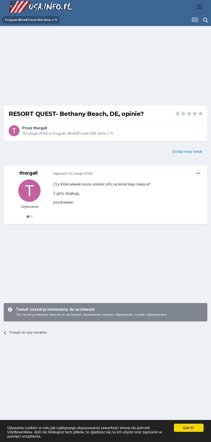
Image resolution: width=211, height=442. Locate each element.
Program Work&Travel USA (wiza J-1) (82, 133)
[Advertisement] (106, 67)
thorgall (40, 128)
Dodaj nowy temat (187, 151)
